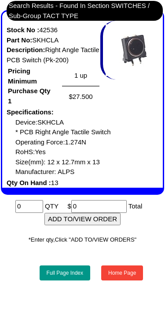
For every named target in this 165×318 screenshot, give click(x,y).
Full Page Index (65, 273)
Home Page (122, 273)
